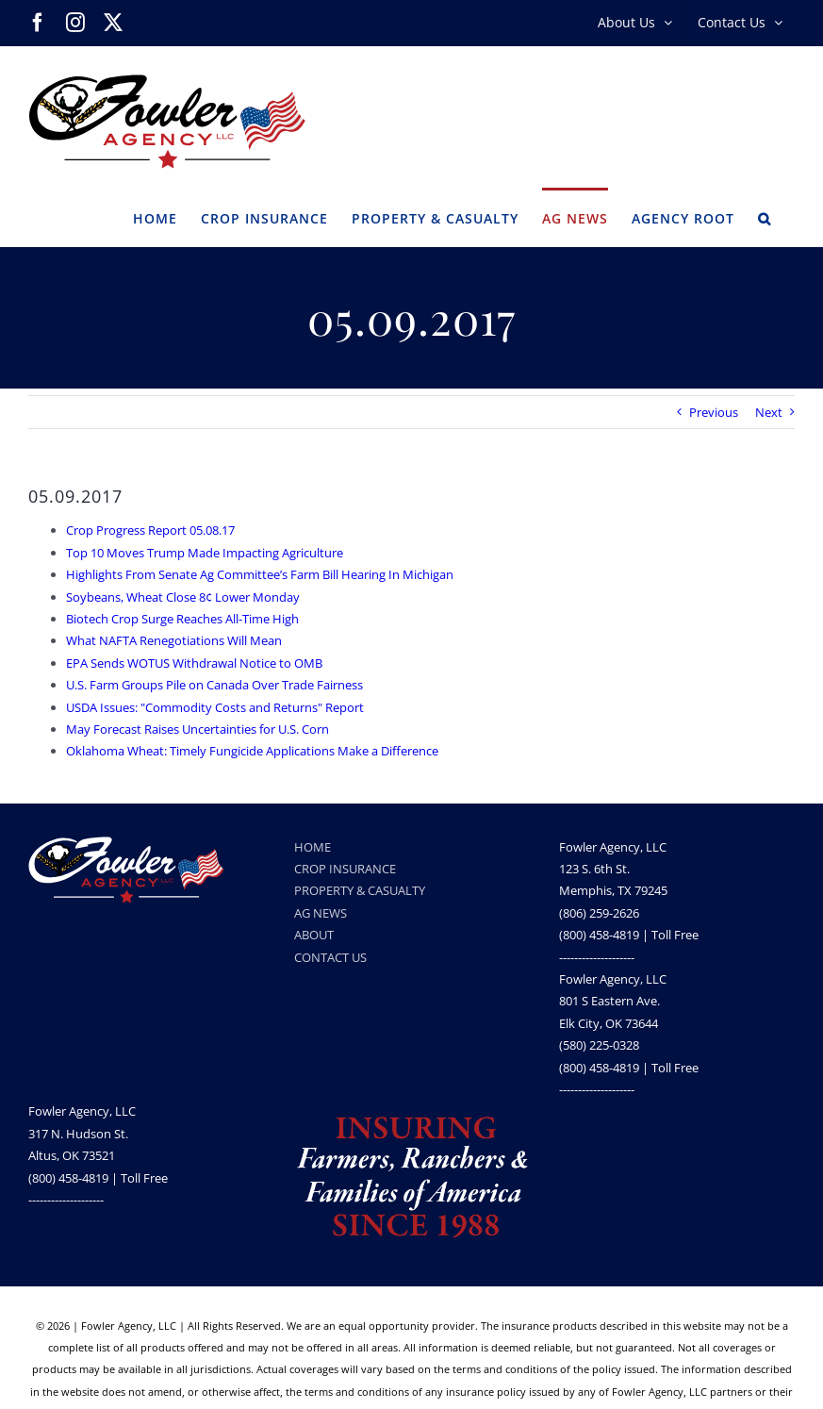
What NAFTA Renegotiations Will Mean (174, 640)
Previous (713, 412)
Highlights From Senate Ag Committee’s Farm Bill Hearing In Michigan (259, 574)
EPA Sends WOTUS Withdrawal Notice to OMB (194, 663)
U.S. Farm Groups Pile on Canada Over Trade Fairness (214, 684)
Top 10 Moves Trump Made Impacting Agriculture (204, 552)
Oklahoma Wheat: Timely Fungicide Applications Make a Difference (252, 750)
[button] (764, 217)
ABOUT (314, 934)
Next (768, 412)
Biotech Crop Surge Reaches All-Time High (182, 618)
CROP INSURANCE (345, 868)
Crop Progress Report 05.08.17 (150, 530)
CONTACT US (330, 957)
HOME (312, 846)
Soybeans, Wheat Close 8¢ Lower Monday (183, 596)
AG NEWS (320, 912)
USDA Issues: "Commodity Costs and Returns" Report (215, 707)
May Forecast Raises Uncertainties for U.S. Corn (197, 729)
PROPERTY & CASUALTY (359, 890)
